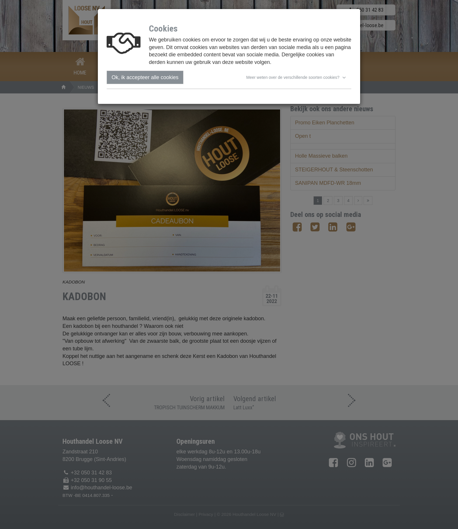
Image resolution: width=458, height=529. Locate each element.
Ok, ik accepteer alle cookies (145, 77)
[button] (296, 77)
